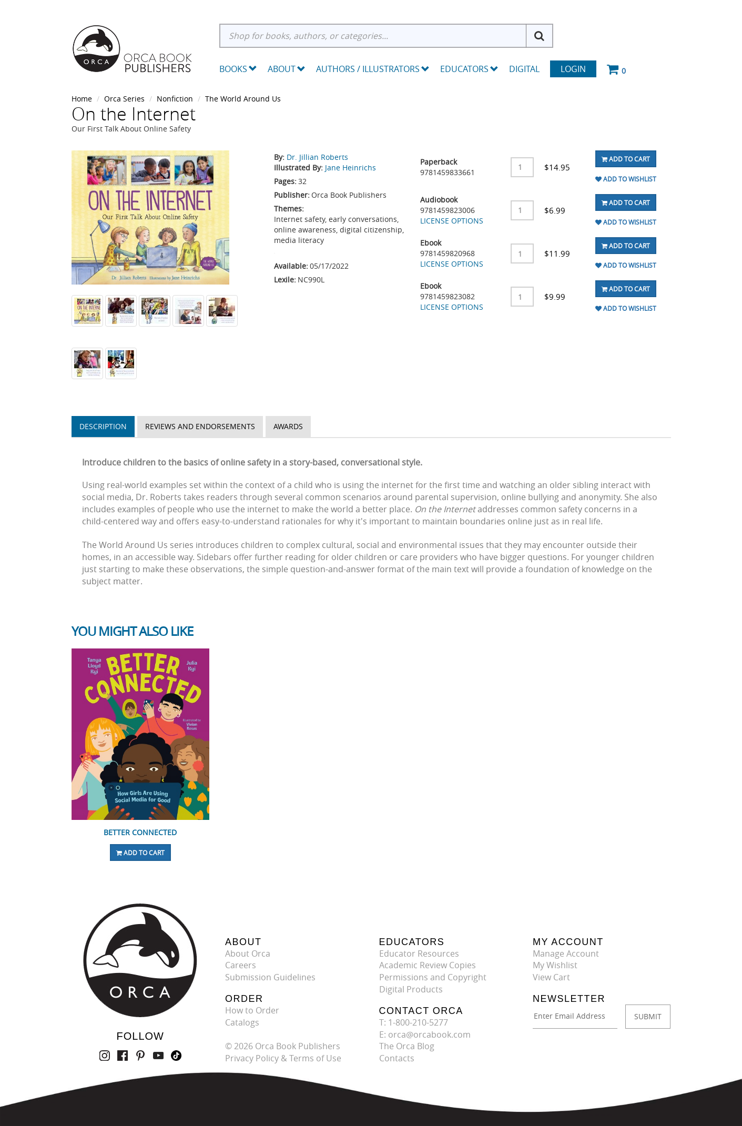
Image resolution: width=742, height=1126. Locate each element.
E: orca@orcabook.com (425, 1034)
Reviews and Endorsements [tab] (200, 426)
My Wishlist (555, 965)
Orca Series (124, 99)
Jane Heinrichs (350, 168)
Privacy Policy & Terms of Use (283, 1058)
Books (233, 69)
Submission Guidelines (270, 977)
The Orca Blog (406, 1046)
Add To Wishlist (625, 179)
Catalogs (242, 1022)
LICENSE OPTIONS (451, 221)
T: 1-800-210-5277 (413, 1022)
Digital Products (411, 989)
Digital (524, 69)
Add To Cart (626, 159)
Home (82, 99)
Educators (469, 69)
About (287, 69)
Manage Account (566, 953)
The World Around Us (243, 99)
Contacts (396, 1058)
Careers (240, 965)
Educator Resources (419, 953)
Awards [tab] (288, 426)
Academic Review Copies (427, 965)
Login (573, 69)
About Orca (247, 953)
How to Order (252, 1010)
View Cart (551, 977)
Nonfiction (175, 99)
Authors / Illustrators (373, 69)
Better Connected (140, 832)
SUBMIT (648, 1016)
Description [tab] (103, 426)
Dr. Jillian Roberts (317, 157)
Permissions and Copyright (432, 977)
